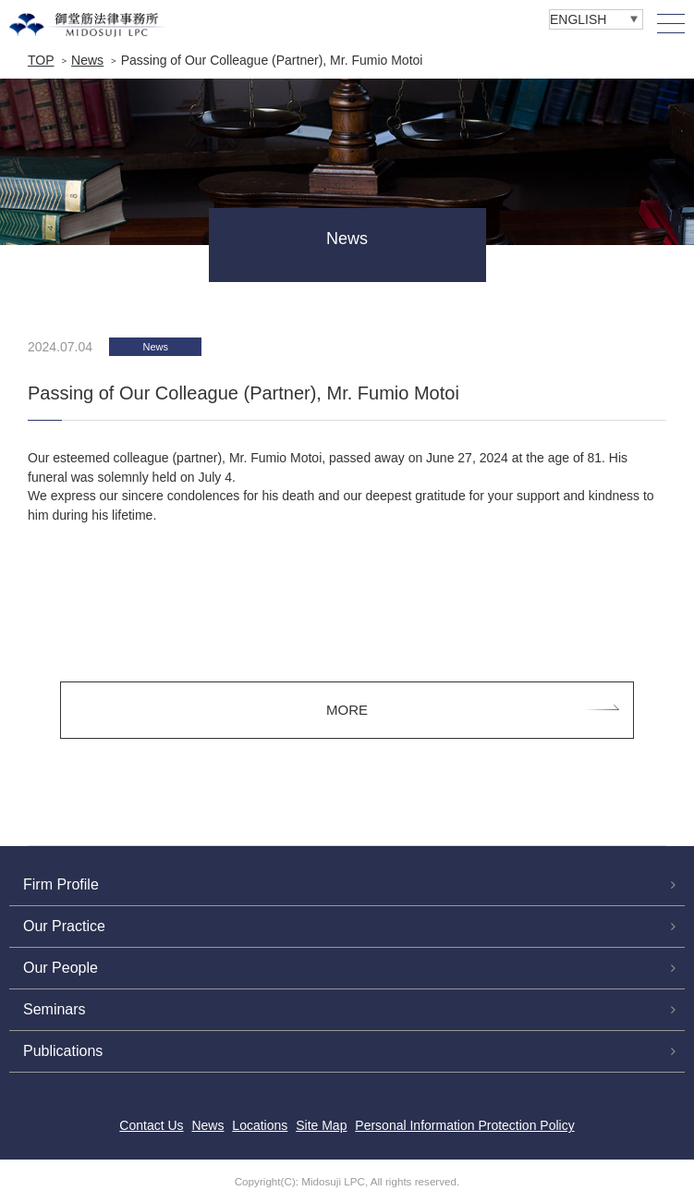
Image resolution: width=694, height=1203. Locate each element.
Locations (259, 1125)
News (87, 60)
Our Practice (64, 926)
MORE (347, 710)
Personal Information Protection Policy (464, 1125)
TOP (41, 60)
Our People (60, 968)
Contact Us (151, 1125)
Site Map (321, 1125)
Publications (63, 1051)
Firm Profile (61, 884)
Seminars (54, 1009)
